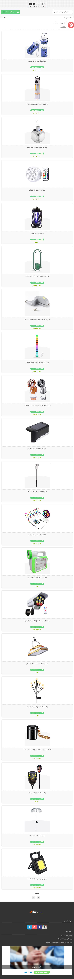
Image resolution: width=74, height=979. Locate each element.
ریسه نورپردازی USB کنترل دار (37, 534)
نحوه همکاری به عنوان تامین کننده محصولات (59, 942)
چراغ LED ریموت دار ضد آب (37, 190)
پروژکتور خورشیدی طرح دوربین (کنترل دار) (37, 620)
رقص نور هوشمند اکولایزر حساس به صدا (37, 362)
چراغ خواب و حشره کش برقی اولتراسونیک (37, 276)
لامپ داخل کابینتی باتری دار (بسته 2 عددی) (37, 319)
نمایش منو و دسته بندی (61, 12)
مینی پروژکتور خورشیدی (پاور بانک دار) (37, 663)
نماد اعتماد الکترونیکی (65, 935)
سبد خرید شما (10, 12)
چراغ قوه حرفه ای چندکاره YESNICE (37, 104)
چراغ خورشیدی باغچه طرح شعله (37, 793)
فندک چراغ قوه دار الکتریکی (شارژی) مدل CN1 (37, 750)
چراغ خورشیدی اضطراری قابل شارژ (37, 577)
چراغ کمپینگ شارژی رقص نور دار (37, 61)
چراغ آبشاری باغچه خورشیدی (37, 836)
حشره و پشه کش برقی (37, 233)
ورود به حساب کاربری (41, 972)
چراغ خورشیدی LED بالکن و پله (37, 448)
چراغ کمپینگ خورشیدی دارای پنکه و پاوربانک (37, 405)
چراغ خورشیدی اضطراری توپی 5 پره (37, 147)
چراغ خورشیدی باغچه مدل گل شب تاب (37, 707)
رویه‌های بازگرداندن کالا (65, 939)
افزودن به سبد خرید (37, 67)
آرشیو (63, 26)
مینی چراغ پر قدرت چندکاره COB (37, 879)
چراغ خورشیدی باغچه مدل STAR (37, 491)
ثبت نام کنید (28, 972)
